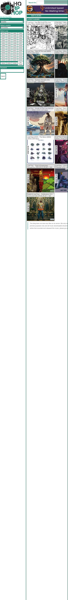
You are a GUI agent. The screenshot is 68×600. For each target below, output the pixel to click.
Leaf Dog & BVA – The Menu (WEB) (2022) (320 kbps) (39, 138)
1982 (20, 33)
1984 (9, 36)
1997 (20, 43)
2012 (3, 55)
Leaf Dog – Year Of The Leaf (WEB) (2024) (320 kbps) (39, 52)
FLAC (52, 105)
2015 (20, 55)
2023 (20, 60)
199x (15, 45)
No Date (20, 63)
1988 (9, 38)
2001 (3, 48)
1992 (15, 41)
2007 (15, 50)
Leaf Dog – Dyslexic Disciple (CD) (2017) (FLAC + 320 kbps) (38, 80)
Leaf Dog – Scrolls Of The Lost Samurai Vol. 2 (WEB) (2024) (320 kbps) (40, 109)
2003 (15, 48)
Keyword (3, 67)
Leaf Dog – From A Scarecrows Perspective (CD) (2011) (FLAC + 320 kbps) (39, 166)
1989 (15, 38)
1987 (3, 38)
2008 (20, 50)
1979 (3, 33)
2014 (15, 55)
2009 (3, 53)
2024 (3, 63)
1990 (3, 41)
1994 (3, 43)
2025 (9, 63)
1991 (9, 41)
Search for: (32, 2)
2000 (20, 45)
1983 (3, 36)
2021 (9, 60)
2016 (3, 57)
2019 (20, 57)
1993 (20, 41)
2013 (9, 55)
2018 (15, 57)
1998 (3, 45)
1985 (15, 36)
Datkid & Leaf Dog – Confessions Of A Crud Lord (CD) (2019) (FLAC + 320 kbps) (39, 195)
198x (20, 38)
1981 (15, 33)
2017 (9, 57)
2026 (15, 63)
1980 (9, 33)
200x (9, 53)
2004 (20, 48)
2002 (9, 48)
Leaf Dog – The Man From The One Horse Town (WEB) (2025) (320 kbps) (39, 23)
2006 (9, 50)
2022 (15, 60)
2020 (3, 60)
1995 (9, 43)
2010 (15, 53)
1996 (15, 43)
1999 (9, 45)
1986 (20, 36)
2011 (20, 53)
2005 (3, 50)
